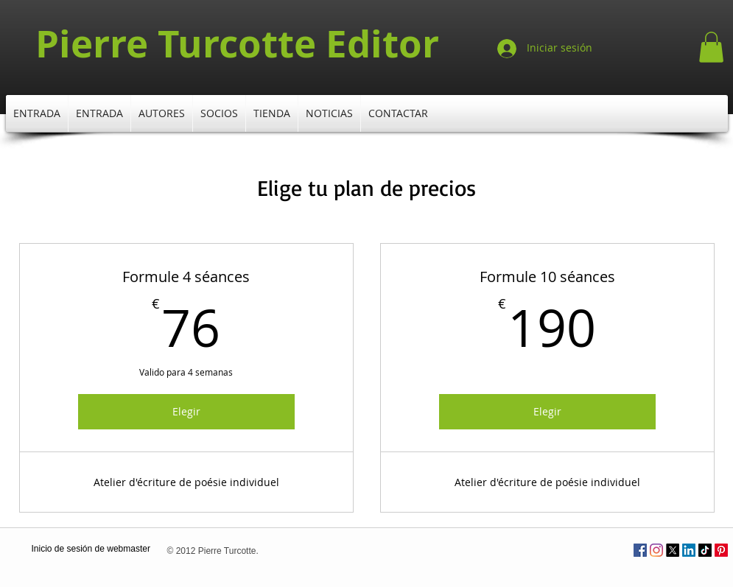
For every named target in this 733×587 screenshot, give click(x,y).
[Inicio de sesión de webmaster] (91, 549)
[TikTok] (705, 550)
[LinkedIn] (688, 550)
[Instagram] (656, 550)
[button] (711, 47)
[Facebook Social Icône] (640, 550)
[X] (672, 550)
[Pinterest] (721, 550)
